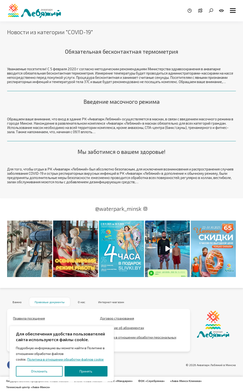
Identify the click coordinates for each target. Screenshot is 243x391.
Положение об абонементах (122, 329)
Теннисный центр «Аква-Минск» (28, 386)
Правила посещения (29, 320)
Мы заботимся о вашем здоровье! (121, 152)
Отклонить (39, 371)
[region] (61, 354)
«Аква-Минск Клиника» (187, 381)
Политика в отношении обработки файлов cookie (65, 359)
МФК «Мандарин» (122, 381)
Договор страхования (117, 320)
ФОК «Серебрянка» (153, 381)
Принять (85, 371)
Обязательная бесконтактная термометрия (122, 51)
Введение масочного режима (121, 102)
